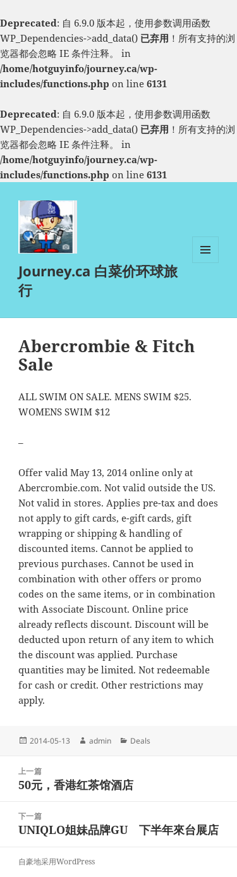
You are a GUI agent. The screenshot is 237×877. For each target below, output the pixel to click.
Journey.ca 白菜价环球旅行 (98, 280)
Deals (140, 740)
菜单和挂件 (205, 262)
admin (100, 740)
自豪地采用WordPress (56, 861)
